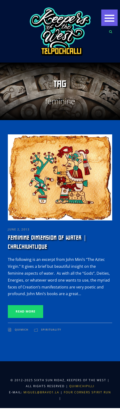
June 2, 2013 (18, 229)
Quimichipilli (81, 386)
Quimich (21, 329)
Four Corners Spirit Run (87, 392)
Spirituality (51, 329)
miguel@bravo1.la (41, 392)
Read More (25, 311)
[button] (109, 18)
